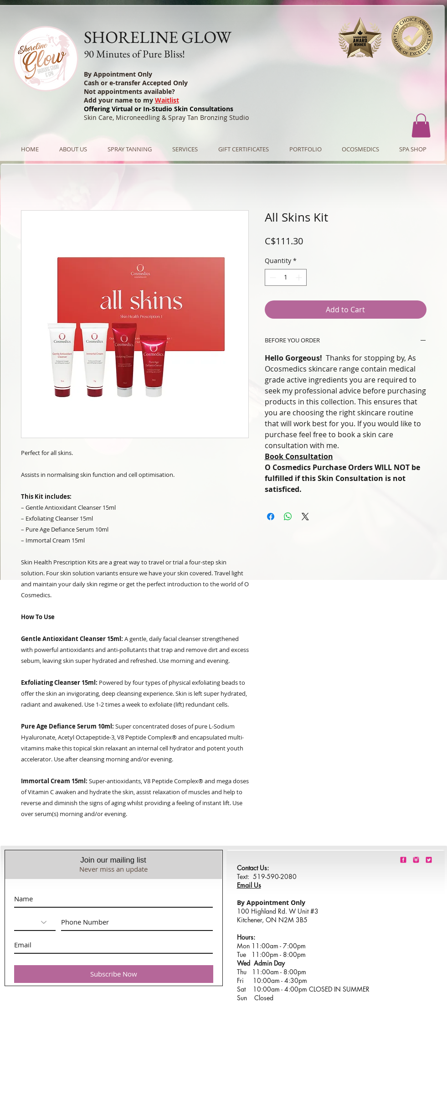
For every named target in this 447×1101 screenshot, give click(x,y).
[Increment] (299, 277)
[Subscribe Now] (113, 974)
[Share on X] (305, 516)
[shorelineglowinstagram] (416, 859)
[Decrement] (271, 277)
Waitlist (167, 100)
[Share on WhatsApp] (288, 516)
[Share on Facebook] (270, 516)
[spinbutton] (285, 277)
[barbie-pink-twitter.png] (428, 859)
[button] (421, 126)
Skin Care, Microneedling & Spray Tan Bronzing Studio (166, 117)
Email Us (249, 885)
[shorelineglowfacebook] (403, 859)
